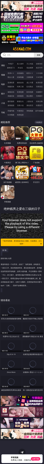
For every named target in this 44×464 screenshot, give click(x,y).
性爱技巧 (39, 105)
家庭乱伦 (20, 101)
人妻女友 (30, 101)
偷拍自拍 (20, 82)
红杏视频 (11, 115)
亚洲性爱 (11, 82)
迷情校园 (11, 105)
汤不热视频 (39, 111)
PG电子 (11, 64)
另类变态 (39, 86)
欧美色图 (30, 92)
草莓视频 (30, 111)
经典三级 (20, 86)
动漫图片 (39, 92)
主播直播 (30, 77)
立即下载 (35, 459)
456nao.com (22, 49)
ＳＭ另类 (39, 77)
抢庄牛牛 (39, 68)
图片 (3, 93)
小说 (3, 103)
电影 (3, 84)
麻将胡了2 (11, 68)
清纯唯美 (20, 96)
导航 (3, 112)
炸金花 (20, 68)
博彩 (3, 65)
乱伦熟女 (30, 86)
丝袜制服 (20, 77)
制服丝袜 (11, 86)
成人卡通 (30, 82)
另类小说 (20, 105)
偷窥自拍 (11, 92)
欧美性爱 (39, 82)
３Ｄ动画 (39, 73)
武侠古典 (39, 101)
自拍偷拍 (20, 73)
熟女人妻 (11, 77)
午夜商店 (20, 111)
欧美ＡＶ (30, 73)
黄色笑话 (30, 105)
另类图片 (39, 96)
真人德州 (20, 64)
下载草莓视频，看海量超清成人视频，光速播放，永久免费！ (22, 242)
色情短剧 (20, 115)
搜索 (38, 55)
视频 (3, 75)
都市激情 (11, 101)
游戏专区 (39, 64)
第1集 (4, 250)
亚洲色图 (20, 92)
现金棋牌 (30, 68)
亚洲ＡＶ (11, 73)
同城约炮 (11, 111)
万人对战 (30, 64)
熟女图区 (30, 96)
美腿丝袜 (11, 96)
